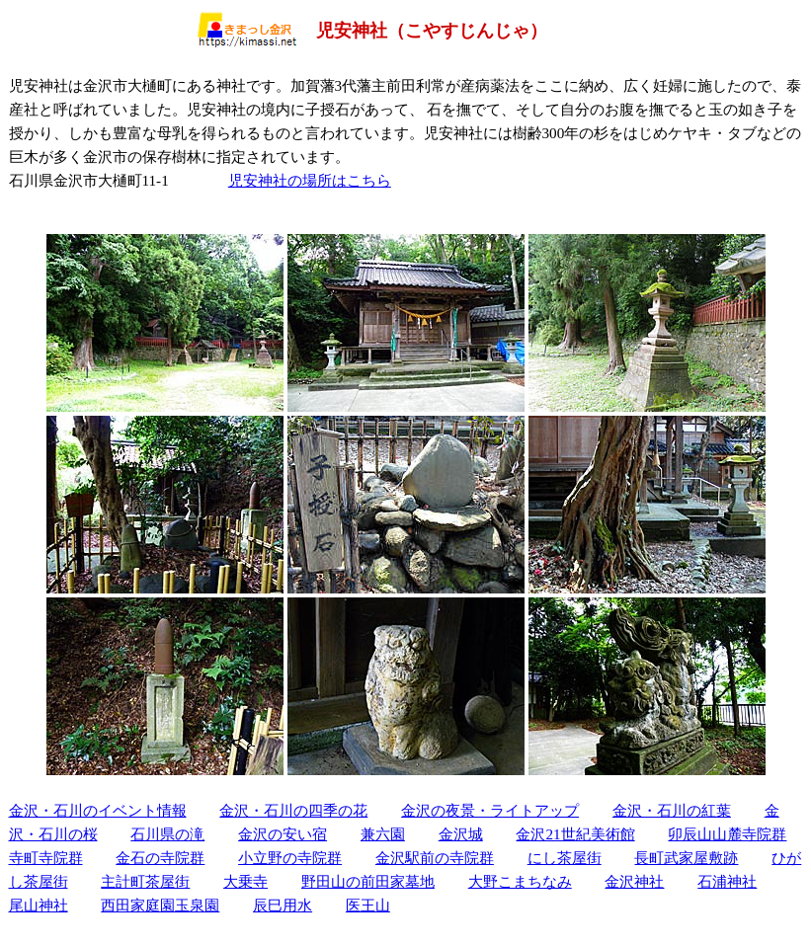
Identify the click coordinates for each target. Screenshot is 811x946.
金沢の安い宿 (282, 834)
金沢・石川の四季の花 (293, 810)
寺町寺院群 (46, 857)
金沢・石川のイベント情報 (98, 810)
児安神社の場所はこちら (309, 180)
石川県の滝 (167, 834)
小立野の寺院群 (290, 857)
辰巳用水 (282, 905)
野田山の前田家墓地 (368, 881)
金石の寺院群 (160, 857)
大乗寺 (245, 881)
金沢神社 (634, 881)
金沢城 (461, 834)
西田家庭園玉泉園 (160, 905)
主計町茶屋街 (145, 881)
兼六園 (383, 834)
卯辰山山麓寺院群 (727, 834)
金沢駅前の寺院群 (434, 857)
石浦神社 (727, 881)
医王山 (368, 905)
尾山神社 (38, 905)
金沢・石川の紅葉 (671, 810)
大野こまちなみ (520, 881)
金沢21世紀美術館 (575, 834)
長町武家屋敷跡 (686, 857)
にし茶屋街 (564, 857)
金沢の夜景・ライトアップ (490, 810)
